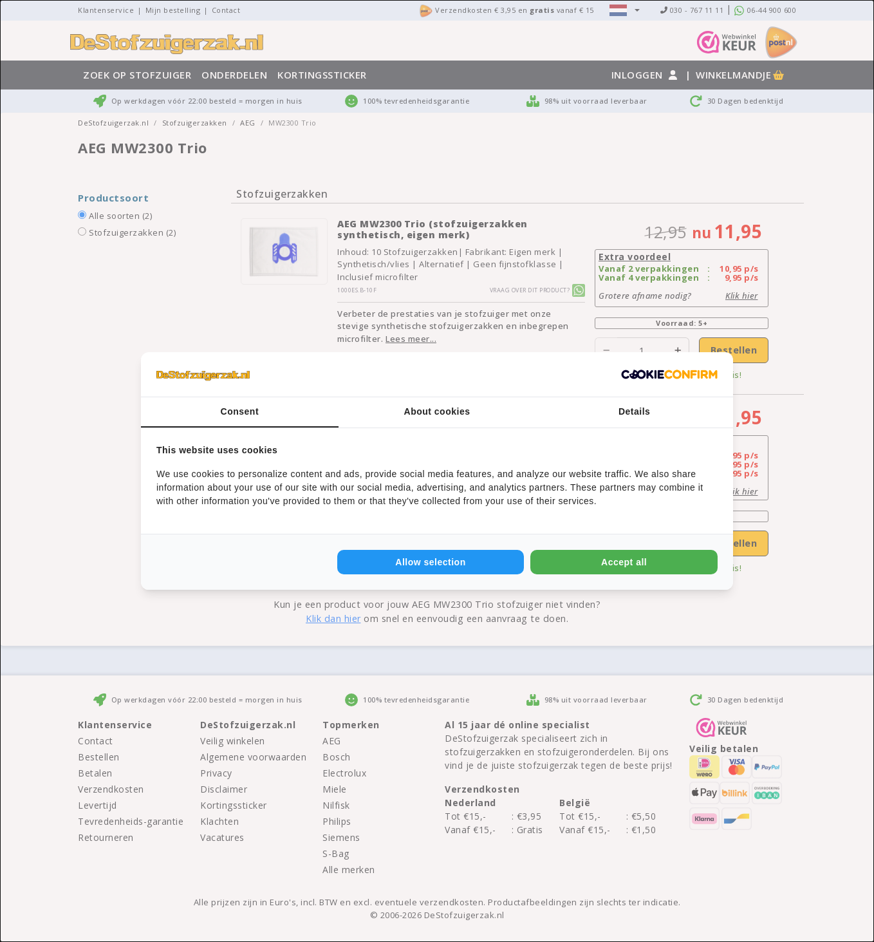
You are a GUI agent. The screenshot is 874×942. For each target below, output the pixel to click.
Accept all (624, 562)
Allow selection (430, 562)
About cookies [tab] (437, 411)
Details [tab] (634, 411)
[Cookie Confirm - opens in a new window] (669, 375)
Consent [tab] (240, 411)
